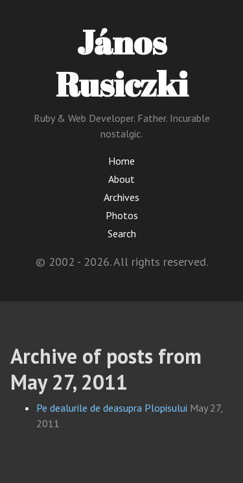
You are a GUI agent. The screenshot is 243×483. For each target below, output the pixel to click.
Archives (121, 197)
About (121, 178)
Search (122, 233)
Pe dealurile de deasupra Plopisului (111, 407)
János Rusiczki (122, 62)
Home (121, 160)
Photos (122, 215)
